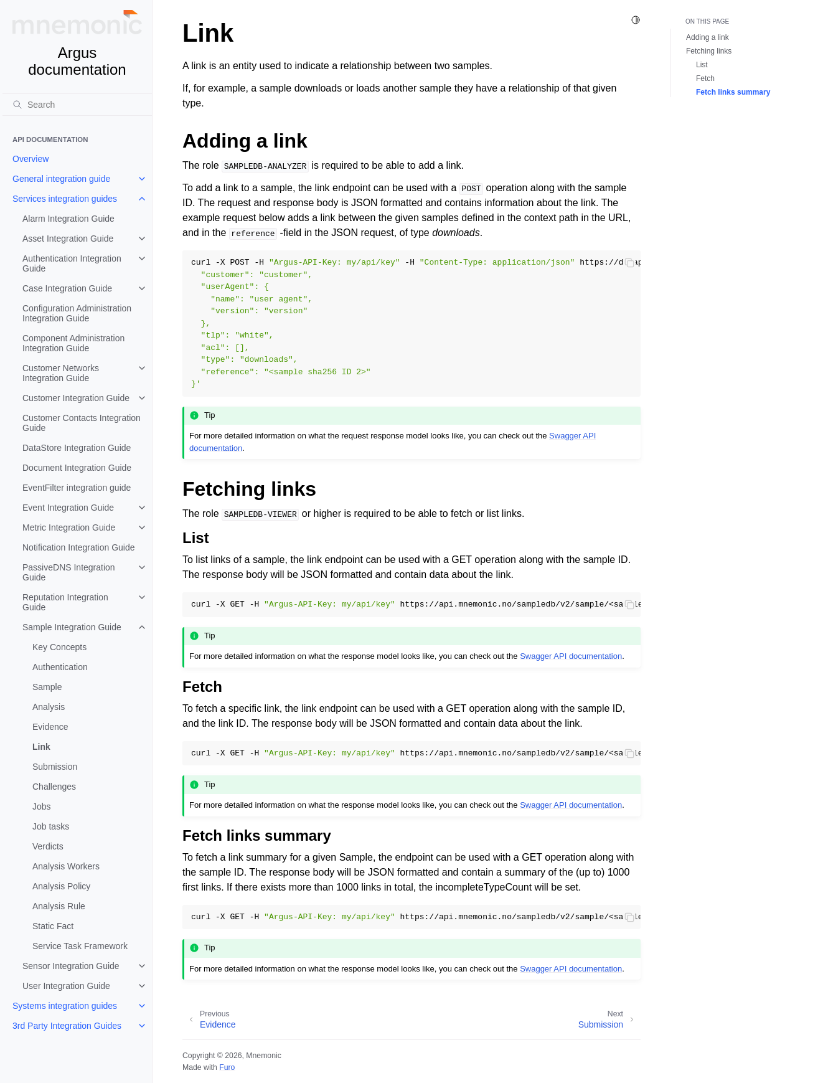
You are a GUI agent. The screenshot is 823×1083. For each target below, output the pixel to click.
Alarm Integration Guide (68, 219)
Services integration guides (64, 199)
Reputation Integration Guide (65, 602)
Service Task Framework (80, 946)
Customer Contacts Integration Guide (81, 423)
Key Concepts (59, 647)
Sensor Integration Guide (71, 966)
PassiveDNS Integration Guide (68, 572)
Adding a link (707, 37)
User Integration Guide (66, 986)
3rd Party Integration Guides (66, 1026)
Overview (30, 159)
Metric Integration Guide (68, 527)
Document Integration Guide (76, 468)
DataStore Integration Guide (76, 448)
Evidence (50, 727)
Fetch (705, 78)
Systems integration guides (64, 1006)
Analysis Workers (66, 866)
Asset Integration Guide (67, 239)
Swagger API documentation (571, 656)
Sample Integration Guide (71, 627)
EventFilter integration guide (76, 488)
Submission (54, 767)
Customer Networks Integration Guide (60, 373)
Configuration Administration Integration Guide (76, 313)
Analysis (48, 707)
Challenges (54, 787)
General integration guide (61, 179)
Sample (47, 687)
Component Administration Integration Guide (73, 343)
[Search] (77, 104)
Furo (227, 1067)
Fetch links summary (733, 92)
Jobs (41, 806)
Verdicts (47, 846)
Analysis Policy (61, 886)
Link (41, 747)
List (702, 64)
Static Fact (52, 926)
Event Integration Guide (68, 508)
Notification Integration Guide (78, 547)
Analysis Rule (58, 906)
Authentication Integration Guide (71, 263)
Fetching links (708, 51)
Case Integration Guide (67, 288)
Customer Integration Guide (75, 398)
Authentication (60, 667)
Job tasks (50, 826)
